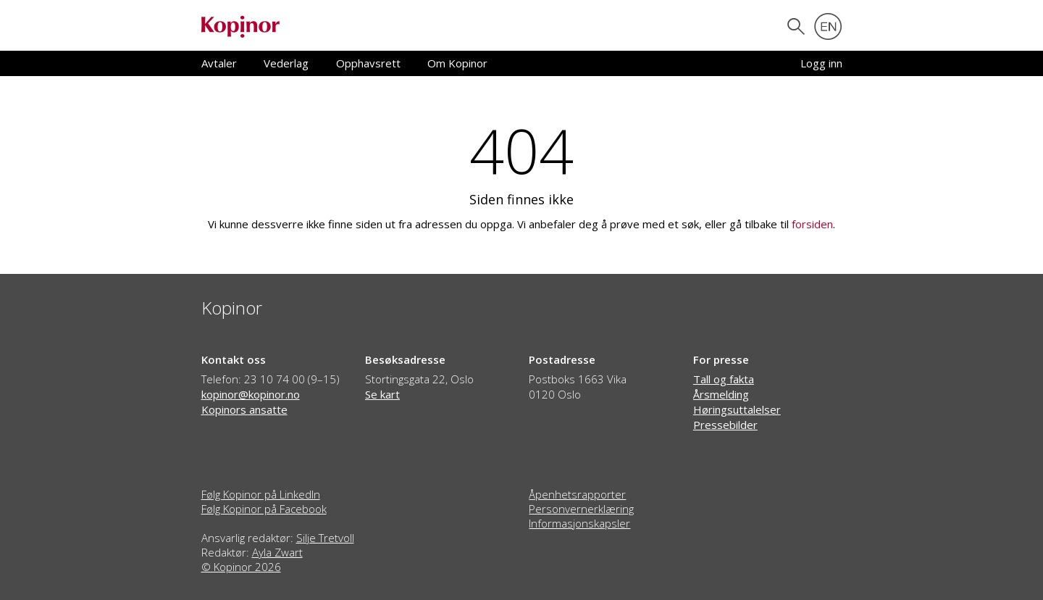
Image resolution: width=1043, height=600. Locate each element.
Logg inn (821, 63)
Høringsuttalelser (737, 409)
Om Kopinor (457, 63)
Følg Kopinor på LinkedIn (260, 494)
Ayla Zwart (277, 552)
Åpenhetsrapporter (577, 494)
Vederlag (286, 63)
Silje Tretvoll (325, 537)
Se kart (382, 394)
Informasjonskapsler (579, 523)
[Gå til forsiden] (240, 25)
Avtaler (219, 63)
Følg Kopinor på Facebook (264, 508)
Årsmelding (721, 394)
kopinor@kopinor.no (250, 394)
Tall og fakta (723, 379)
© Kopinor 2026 (241, 566)
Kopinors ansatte (244, 409)
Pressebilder (725, 424)
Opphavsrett (368, 63)
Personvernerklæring (581, 508)
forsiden (812, 224)
